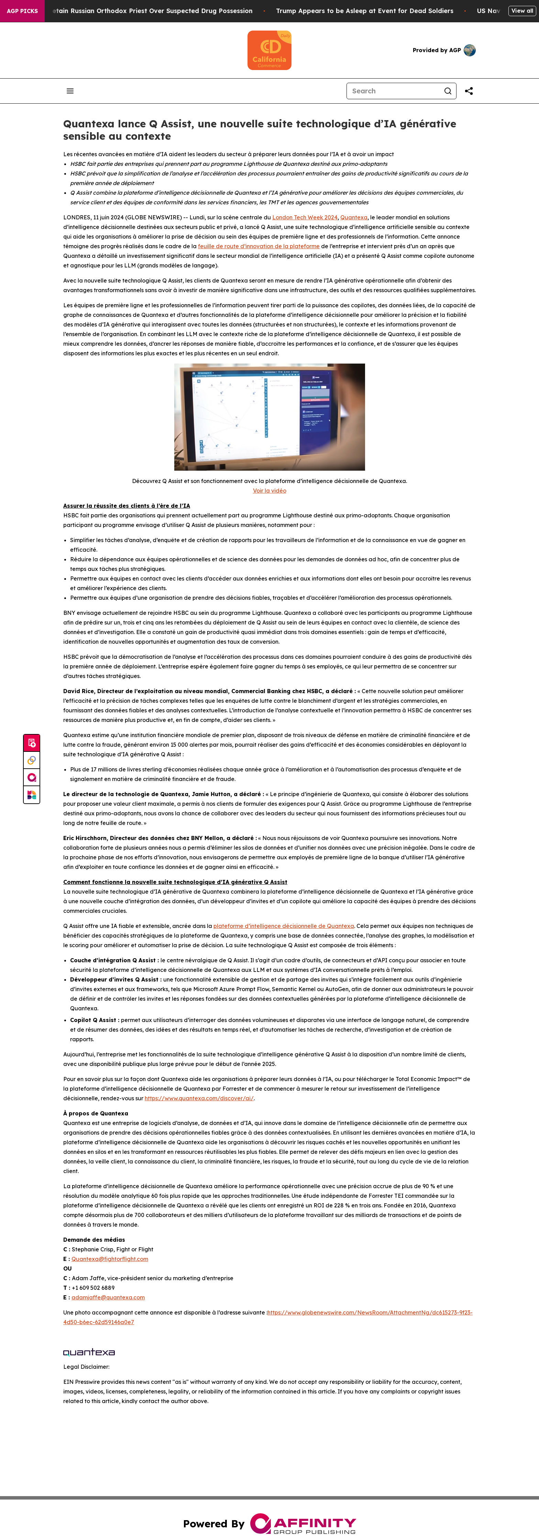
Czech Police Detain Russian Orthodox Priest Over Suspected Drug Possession (138, 11)
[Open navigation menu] (70, 91)
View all (522, 10)
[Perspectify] (32, 760)
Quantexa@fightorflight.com (110, 1258)
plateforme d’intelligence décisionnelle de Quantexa (283, 925)
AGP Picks (22, 11)
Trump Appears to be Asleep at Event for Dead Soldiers (374, 11)
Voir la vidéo (269, 490)
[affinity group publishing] (32, 777)
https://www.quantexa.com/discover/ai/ (199, 1098)
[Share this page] (469, 91)
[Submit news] (32, 743)
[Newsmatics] (32, 794)
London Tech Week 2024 (305, 217)
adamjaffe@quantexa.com (108, 1297)
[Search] (393, 91)
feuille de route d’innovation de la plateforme (259, 246)
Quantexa (353, 217)
